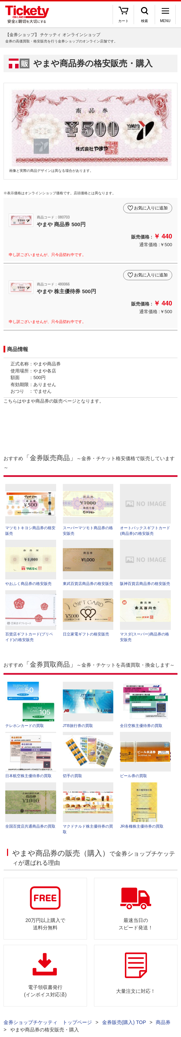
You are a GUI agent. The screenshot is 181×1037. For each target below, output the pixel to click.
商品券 (163, 1022)
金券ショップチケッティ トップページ (48, 1022)
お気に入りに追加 (151, 208)
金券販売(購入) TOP (124, 1022)
